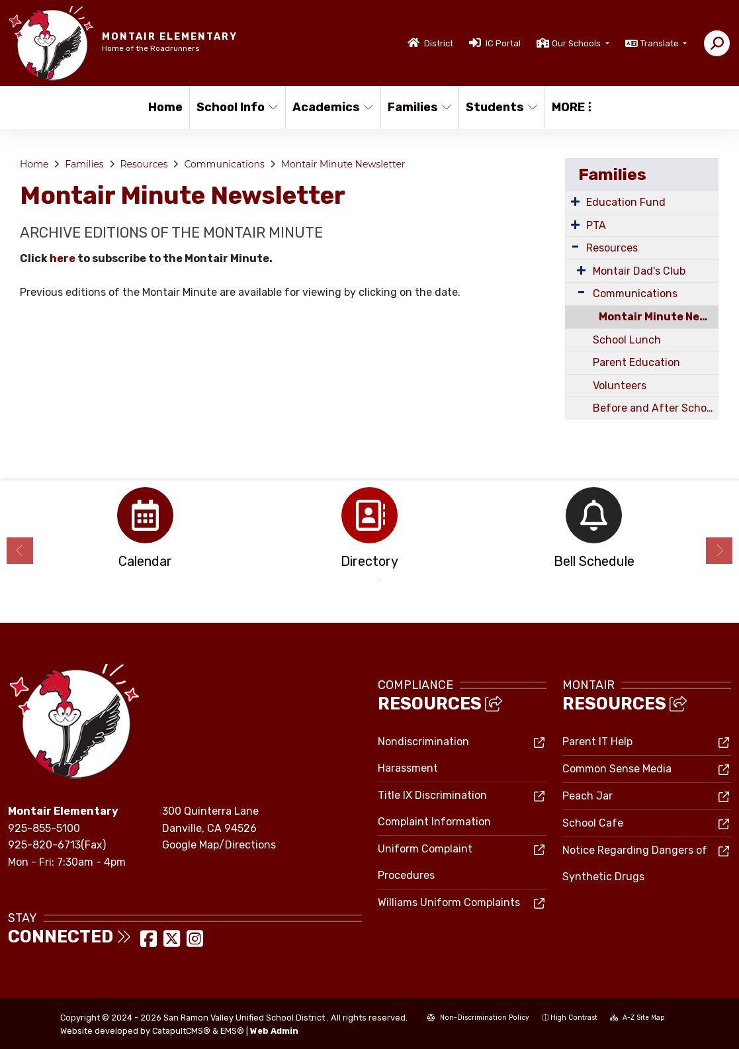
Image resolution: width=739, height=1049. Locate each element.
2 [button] (379, 579)
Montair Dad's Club (639, 271)
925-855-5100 (44, 828)
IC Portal (503, 43)
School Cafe (592, 823)
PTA (596, 225)
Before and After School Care (655, 408)
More (571, 107)
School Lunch (627, 340)
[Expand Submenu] (575, 201)
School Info (236, 107)
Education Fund (626, 202)
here (62, 258)
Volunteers (619, 385)
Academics (331, 107)
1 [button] (360, 579)
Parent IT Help (597, 741)
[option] (145, 532)
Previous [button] (20, 550)
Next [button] (719, 550)
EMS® (232, 1031)
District (438, 43)
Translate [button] (660, 43)
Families (419, 107)
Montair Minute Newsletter (343, 164)
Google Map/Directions (219, 845)
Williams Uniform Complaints (449, 902)
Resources (143, 164)
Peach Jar (587, 796)
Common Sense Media (617, 768)
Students (501, 107)
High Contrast (573, 1017)
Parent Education (636, 362)
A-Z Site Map (637, 1017)
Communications (224, 164)
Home (165, 107)
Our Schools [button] (577, 43)
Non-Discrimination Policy (478, 1017)
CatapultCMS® (181, 1031)
